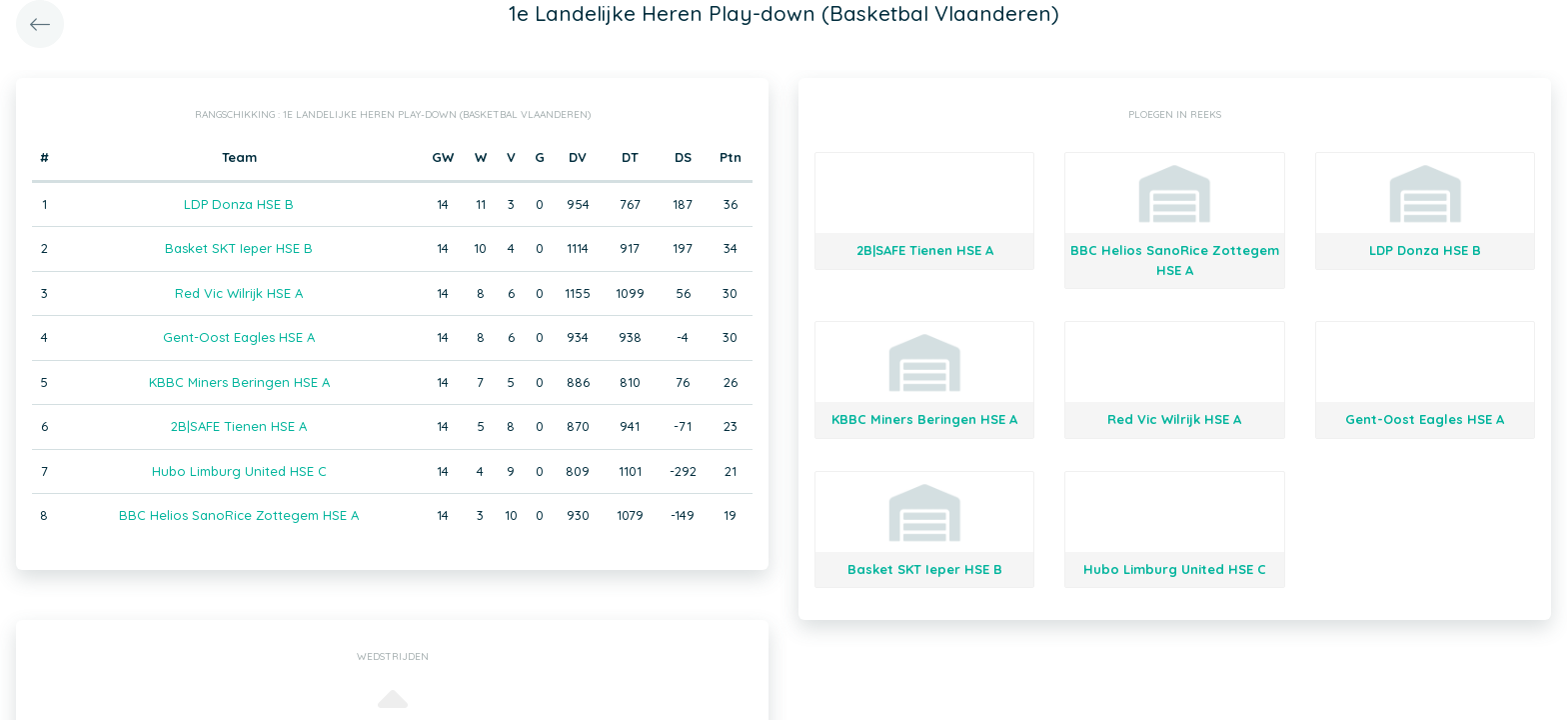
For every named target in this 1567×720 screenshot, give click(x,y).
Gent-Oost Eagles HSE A (239, 337)
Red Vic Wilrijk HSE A (239, 293)
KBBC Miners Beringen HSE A (239, 382)
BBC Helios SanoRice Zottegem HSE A (239, 515)
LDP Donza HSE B (239, 204)
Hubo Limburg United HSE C (239, 471)
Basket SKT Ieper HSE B (239, 248)
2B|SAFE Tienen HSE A (239, 426)
